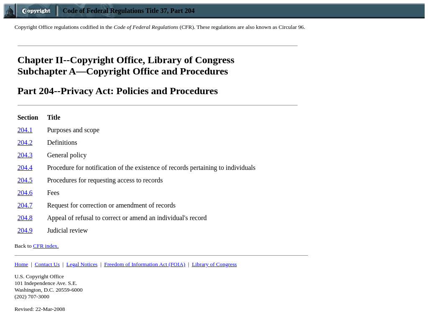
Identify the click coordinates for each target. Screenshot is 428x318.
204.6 (25, 192)
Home (21, 264)
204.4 (25, 167)
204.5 (25, 180)
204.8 (25, 217)
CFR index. (46, 246)
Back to (37, 246)
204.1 (25, 129)
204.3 (25, 155)
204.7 (25, 205)
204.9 (25, 230)
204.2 (25, 142)
